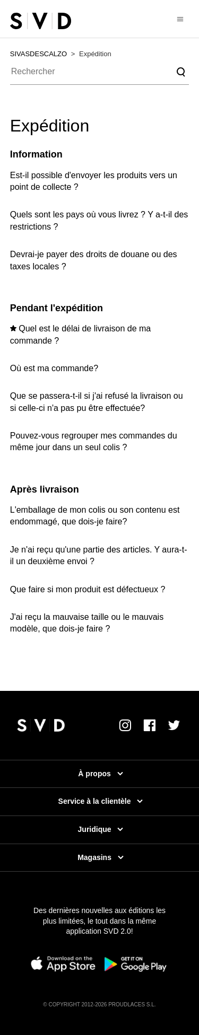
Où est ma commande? (54, 368)
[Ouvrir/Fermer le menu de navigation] (180, 18)
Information (36, 154)
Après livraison (44, 489)
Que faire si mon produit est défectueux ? (88, 589)
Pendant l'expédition (56, 308)
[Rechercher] (99, 72)
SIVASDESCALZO (38, 54)
